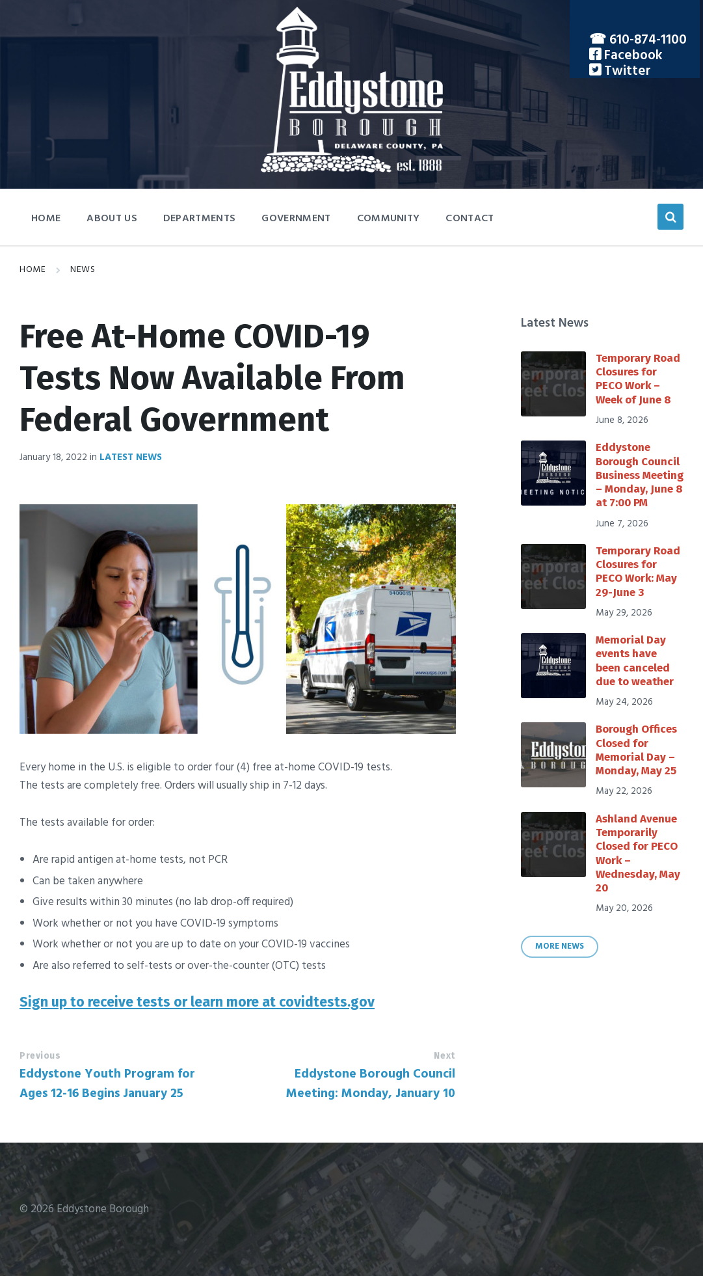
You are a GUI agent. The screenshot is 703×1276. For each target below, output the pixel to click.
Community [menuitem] (388, 218)
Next (444, 1055)
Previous (40, 1055)
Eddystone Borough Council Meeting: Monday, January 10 (370, 1084)
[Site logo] (352, 169)
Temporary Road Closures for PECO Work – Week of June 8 (638, 379)
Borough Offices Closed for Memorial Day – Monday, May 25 (636, 750)
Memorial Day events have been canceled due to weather (635, 660)
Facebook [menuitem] (632, 55)
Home (33, 269)
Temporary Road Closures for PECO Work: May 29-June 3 (638, 571)
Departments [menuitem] (199, 218)
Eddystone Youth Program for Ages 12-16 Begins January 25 (107, 1084)
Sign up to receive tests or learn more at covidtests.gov (197, 1002)
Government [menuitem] (295, 218)
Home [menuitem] (45, 218)
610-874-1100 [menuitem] (648, 40)
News (82, 269)
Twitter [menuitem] (626, 71)
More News (559, 946)
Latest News (130, 457)
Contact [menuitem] (469, 218)
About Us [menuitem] (111, 218)
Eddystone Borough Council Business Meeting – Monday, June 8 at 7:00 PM (639, 475)
